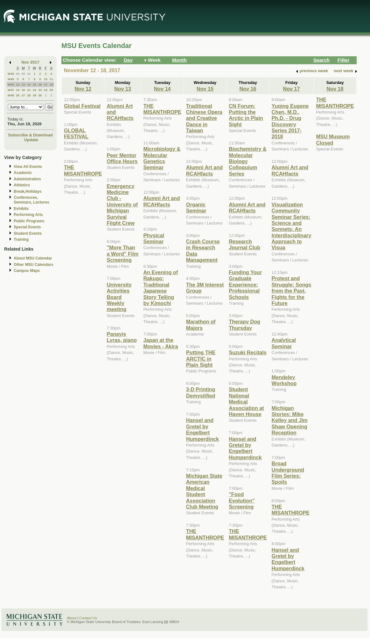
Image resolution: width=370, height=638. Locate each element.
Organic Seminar (196, 207)
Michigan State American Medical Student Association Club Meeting (204, 491)
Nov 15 (205, 89)
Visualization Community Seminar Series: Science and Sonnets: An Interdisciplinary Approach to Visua (291, 226)
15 (34, 84)
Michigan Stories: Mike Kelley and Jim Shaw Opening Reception (290, 420)
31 (29, 73)
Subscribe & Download (30, 135)
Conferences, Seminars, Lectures (31, 200)
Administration (27, 179)
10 (45, 79)
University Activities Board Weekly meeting (119, 297)
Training (21, 239)
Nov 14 (162, 89)
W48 (11, 95)
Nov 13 (122, 89)
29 (17, 73)
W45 (11, 79)
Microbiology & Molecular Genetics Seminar (161, 158)
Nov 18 (335, 89)
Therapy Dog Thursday (244, 324)
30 (23, 73)
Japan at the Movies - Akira (160, 343)
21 (29, 90)
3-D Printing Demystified (200, 392)
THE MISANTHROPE (83, 170)
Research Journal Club (244, 244)
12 (17, 84)
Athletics (22, 185)
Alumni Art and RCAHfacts (161, 201)
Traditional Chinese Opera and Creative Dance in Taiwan (204, 118)
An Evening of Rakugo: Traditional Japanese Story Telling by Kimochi (160, 287)
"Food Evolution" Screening (242, 500)
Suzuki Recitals (248, 352)
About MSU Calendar (33, 258)
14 (29, 84)
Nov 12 (82, 89)
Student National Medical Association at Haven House (246, 401)
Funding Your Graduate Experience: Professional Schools (245, 284)
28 (29, 95)
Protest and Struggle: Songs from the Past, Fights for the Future (291, 290)
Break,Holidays (28, 191)
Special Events (27, 227)
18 (51, 84)
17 (45, 84)
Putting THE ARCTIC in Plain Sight (200, 359)
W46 (11, 84)
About (71, 618)
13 (23, 84)
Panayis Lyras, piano (122, 337)
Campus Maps (27, 270)
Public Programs (29, 221)
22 (34, 90)
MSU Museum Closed (333, 139)
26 (17, 95)
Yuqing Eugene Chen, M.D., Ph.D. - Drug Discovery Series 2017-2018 (290, 121)
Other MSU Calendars (33, 264)
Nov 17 (291, 89)
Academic (23, 172)
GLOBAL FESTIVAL (76, 133)
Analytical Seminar (284, 343)
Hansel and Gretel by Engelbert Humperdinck (202, 429)
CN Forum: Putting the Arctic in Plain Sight (246, 115)
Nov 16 (247, 89)
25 (51, 90)
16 (40, 84)
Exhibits (21, 208)
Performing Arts (28, 214)
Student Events (28, 233)
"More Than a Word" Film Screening (122, 254)
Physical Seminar (153, 238)
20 (23, 90)
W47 (11, 90)
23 (40, 90)
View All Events (28, 166)
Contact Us (88, 618)
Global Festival (82, 106)
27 (23, 95)
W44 (11, 73)
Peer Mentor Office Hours (122, 158)
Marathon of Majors (200, 324)
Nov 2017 (30, 62)
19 (17, 90)
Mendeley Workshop (284, 380)
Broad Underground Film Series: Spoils (288, 473)
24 (45, 90)
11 (51, 79)
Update (31, 139)
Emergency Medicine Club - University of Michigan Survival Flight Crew (122, 204)
